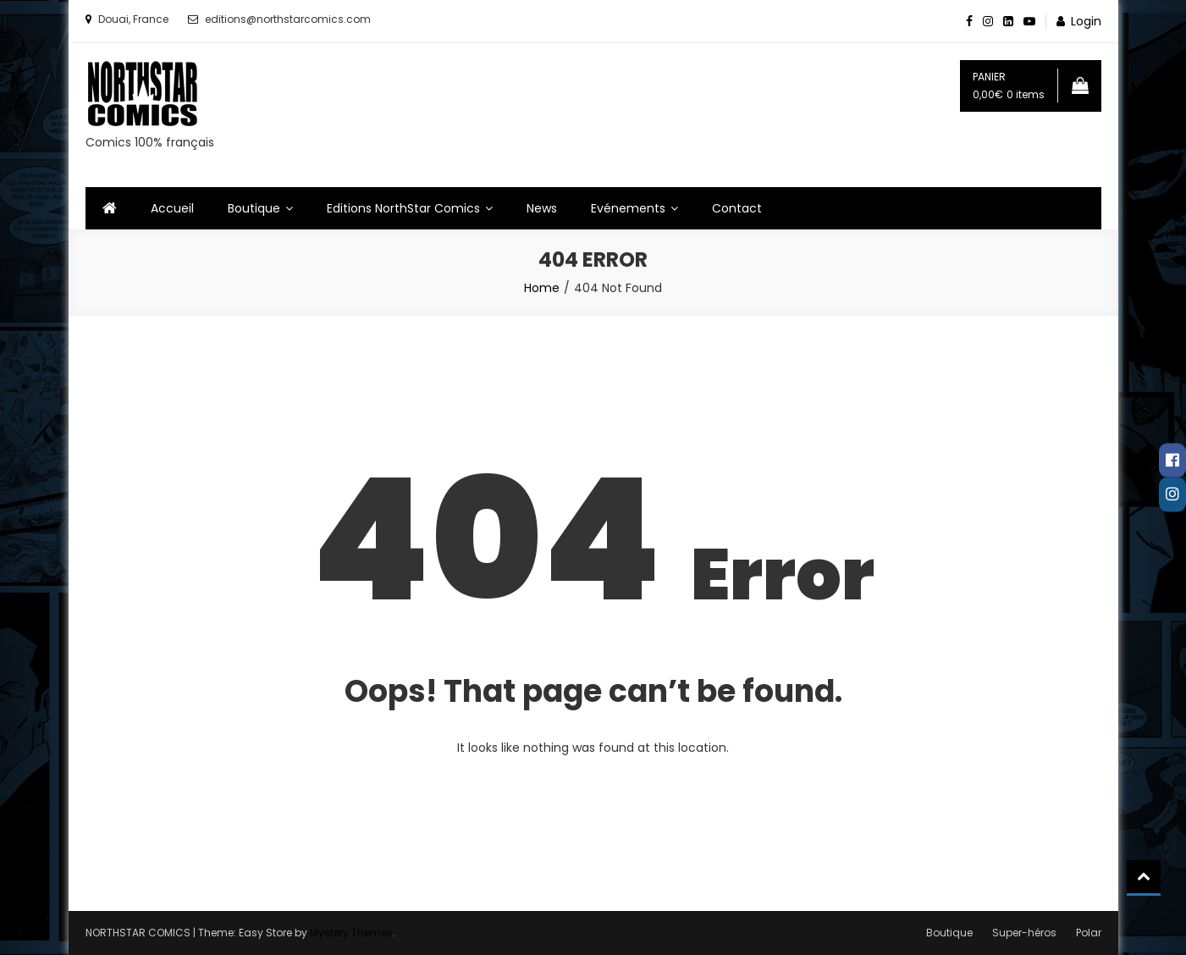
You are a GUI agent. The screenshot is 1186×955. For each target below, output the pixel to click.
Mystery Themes (351, 932)
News (542, 208)
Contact (737, 208)
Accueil (172, 208)
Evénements (628, 208)
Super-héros (1024, 932)
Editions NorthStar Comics (403, 208)
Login (1086, 21)
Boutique (254, 208)
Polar (1088, 932)
